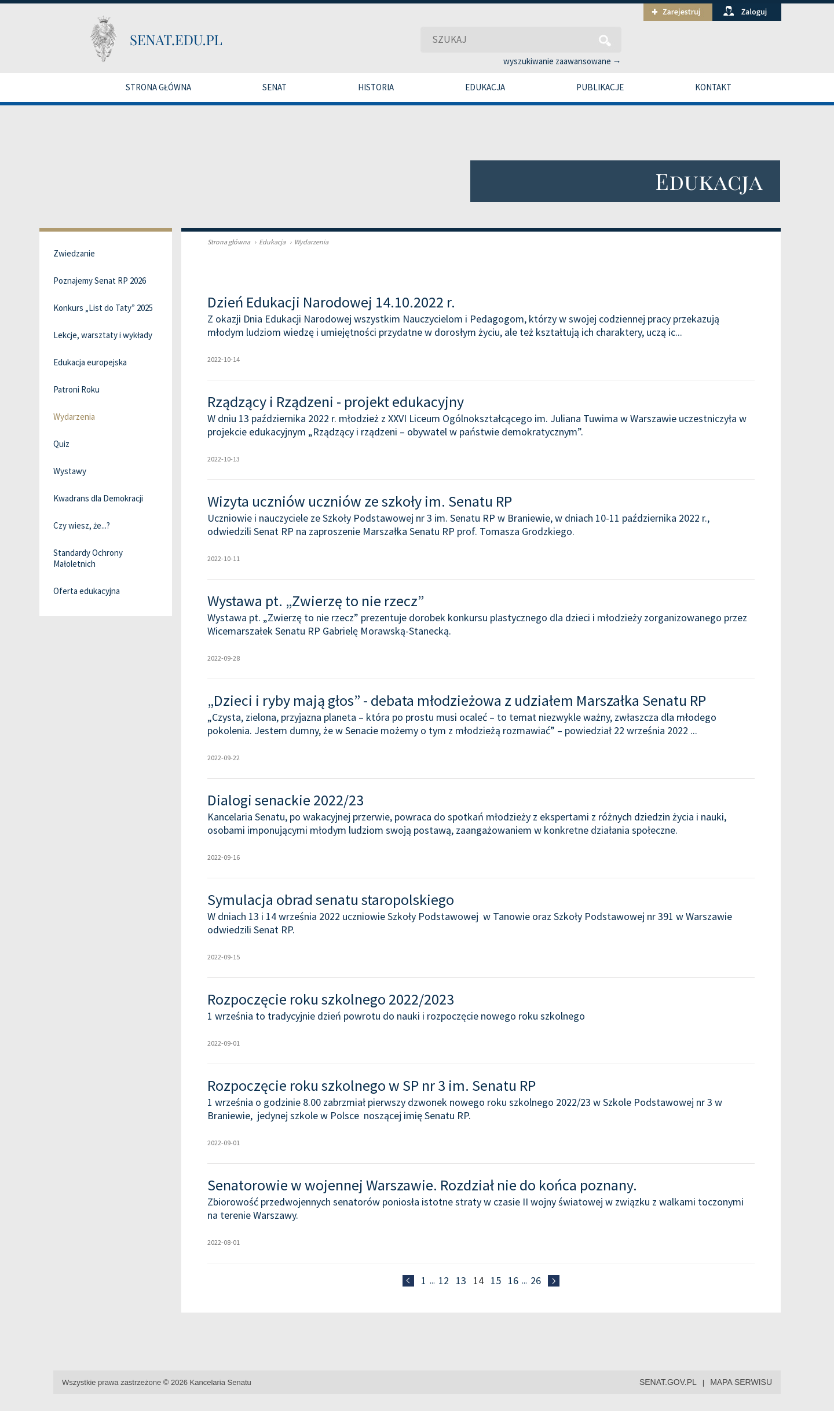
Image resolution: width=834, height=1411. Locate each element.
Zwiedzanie (74, 253)
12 (443, 1281)
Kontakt (713, 87)
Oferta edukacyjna (86, 590)
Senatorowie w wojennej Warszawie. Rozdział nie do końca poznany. (422, 1184)
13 (461, 1281)
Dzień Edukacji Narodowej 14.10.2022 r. (331, 301)
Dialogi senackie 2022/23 (285, 799)
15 (496, 1281)
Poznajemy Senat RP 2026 (99, 280)
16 (513, 1281)
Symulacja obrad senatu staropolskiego (330, 899)
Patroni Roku (76, 389)
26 (536, 1281)
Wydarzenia (307, 241)
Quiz (61, 443)
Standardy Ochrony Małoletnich (88, 558)
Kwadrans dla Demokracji (98, 498)
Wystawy (69, 471)
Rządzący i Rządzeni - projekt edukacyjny (335, 401)
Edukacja (485, 87)
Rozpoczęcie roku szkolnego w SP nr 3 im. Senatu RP (371, 1085)
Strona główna (158, 87)
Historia (376, 87)
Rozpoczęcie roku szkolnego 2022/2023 (330, 999)
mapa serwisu (741, 1382)
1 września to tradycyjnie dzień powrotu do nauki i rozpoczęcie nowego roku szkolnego (396, 1015)
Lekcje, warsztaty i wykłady (102, 334)
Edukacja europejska (90, 362)
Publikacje (600, 87)
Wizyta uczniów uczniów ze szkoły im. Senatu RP (359, 501)
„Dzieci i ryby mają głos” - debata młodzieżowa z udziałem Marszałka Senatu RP (456, 700)
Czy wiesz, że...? (81, 525)
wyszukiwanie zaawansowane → (562, 61)
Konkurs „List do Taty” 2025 (103, 307)
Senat (274, 87)
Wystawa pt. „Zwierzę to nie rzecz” (315, 600)
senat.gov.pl (668, 1382)
